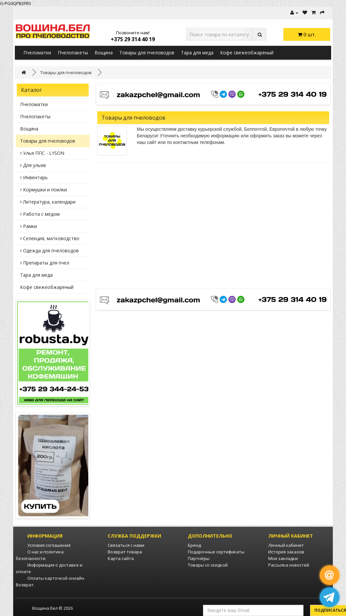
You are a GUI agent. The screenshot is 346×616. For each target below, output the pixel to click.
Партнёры (199, 558)
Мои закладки (283, 558)
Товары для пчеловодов (146, 52)
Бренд (194, 545)
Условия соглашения (49, 545)
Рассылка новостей (288, 565)
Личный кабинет (286, 545)
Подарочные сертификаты (216, 552)
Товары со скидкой (208, 565)
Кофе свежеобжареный (247, 52)
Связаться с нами (126, 545)
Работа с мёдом (40, 214)
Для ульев (33, 165)
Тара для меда (197, 52)
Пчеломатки (37, 52)
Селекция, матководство (49, 238)
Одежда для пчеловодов (49, 250)
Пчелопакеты (73, 52)
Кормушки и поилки (43, 189)
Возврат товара (125, 552)
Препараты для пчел (44, 263)
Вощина (104, 52)
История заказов (286, 552)
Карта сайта (121, 558)
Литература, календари (47, 202)
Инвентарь (34, 177)
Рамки (28, 226)
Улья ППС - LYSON (42, 153)
